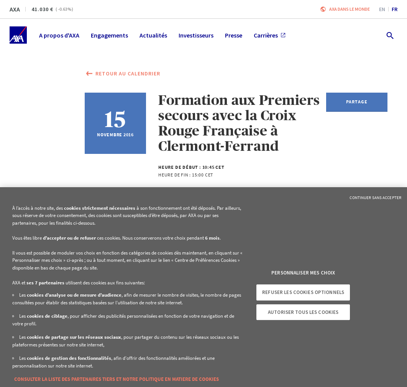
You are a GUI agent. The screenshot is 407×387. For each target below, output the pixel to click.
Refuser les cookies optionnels (303, 292)
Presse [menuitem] (233, 35)
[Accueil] (18, 35)
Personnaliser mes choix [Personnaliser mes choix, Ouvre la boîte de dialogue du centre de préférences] (303, 272)
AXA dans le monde (349, 9)
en (382, 9)
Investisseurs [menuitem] (196, 35)
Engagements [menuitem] (109, 35)
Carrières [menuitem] (270, 35)
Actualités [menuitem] (153, 35)
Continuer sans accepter (375, 197)
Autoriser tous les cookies (303, 312)
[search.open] (389, 35)
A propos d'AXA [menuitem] (59, 35)
